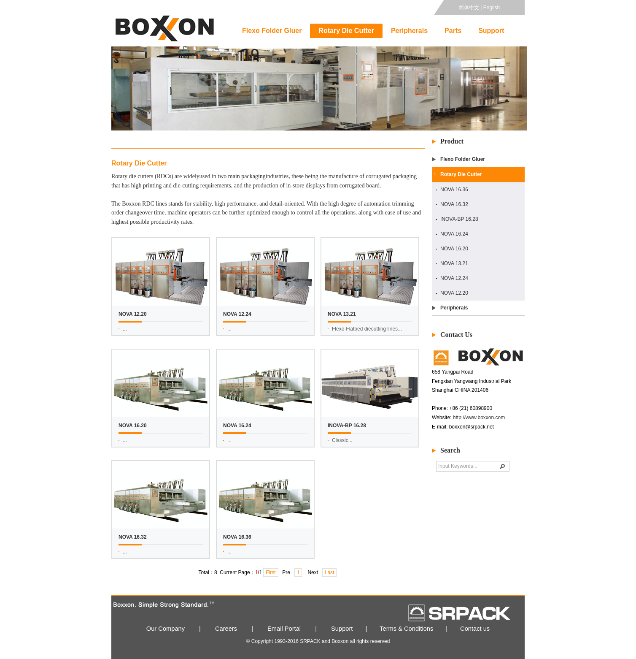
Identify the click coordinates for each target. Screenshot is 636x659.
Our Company (165, 628)
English (491, 8)
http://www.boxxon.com (479, 417)
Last (329, 572)
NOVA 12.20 (454, 293)
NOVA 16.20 (454, 249)
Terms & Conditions (406, 628)
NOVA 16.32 (454, 204)
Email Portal (284, 628)
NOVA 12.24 (454, 278)
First (270, 572)
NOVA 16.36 (454, 190)
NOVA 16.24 (454, 234)
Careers (226, 628)
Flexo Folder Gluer (272, 30)
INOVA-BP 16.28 (459, 219)
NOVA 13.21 (454, 263)
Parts (453, 30)
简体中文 (469, 8)
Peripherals (409, 30)
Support (491, 30)
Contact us (475, 628)
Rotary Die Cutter (346, 30)
